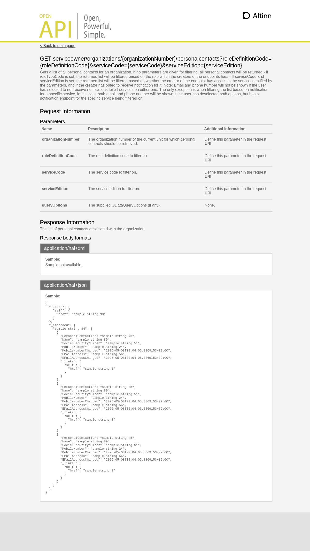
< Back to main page (57, 46)
